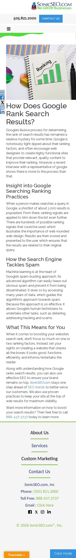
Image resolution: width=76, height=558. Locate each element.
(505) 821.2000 (45, 491)
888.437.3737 (47, 498)
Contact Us (51, 18)
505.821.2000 (25, 18)
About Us (39, 433)
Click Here (45, 505)
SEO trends (36, 387)
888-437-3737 (17, 417)
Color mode (63, 553)
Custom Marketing (39, 458)
